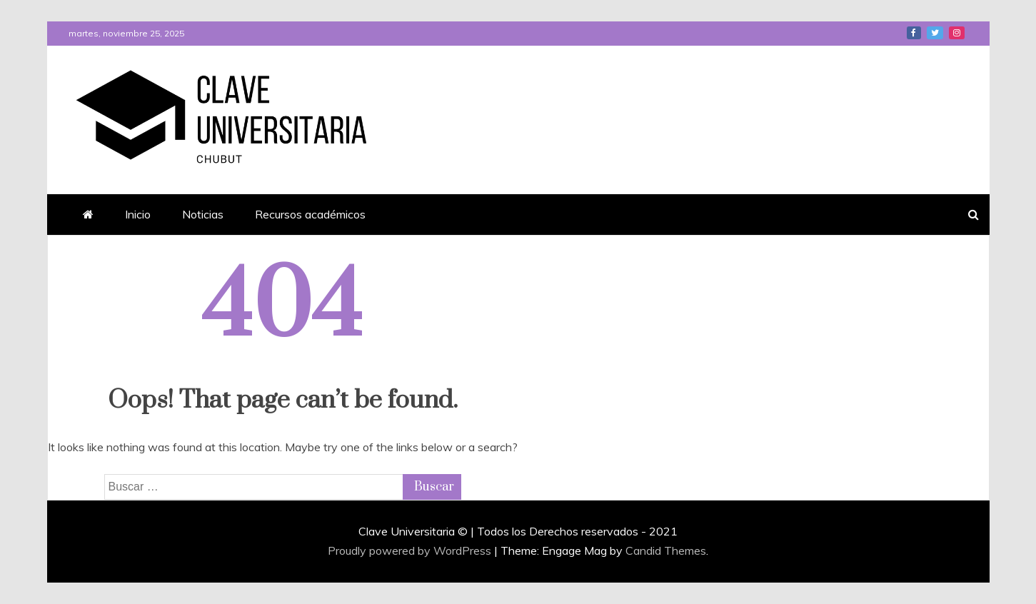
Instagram (957, 32)
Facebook (914, 32)
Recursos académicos (310, 214)
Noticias (202, 214)
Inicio (138, 214)
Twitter (935, 32)
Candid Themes (665, 550)
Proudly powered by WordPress (411, 550)
